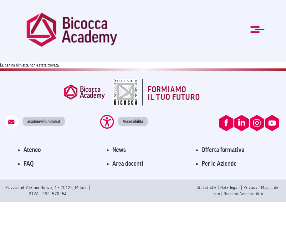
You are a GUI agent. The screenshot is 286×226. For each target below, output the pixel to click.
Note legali (230, 187)
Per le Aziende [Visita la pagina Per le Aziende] (219, 163)
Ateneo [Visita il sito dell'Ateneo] (32, 150)
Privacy (250, 187)
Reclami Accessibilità (243, 193)
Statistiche (207, 187)
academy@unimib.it (43, 121)
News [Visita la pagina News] (119, 150)
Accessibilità (133, 121)
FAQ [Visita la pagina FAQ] (28, 163)
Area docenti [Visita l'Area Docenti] (127, 163)
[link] (72, 30)
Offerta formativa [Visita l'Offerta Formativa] (223, 150)
